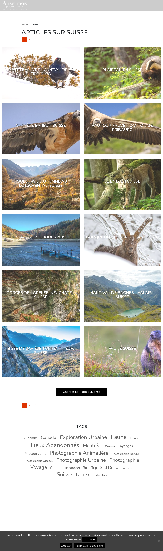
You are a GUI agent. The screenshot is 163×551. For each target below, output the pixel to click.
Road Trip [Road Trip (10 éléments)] (90, 468)
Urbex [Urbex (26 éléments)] (83, 474)
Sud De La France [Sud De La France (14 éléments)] (116, 467)
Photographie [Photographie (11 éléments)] (35, 453)
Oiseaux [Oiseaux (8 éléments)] (110, 446)
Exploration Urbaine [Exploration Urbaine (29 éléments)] (83, 437)
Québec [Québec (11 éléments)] (56, 467)
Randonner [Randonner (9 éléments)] (72, 468)
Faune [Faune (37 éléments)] (119, 437)
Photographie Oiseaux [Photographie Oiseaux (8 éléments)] (39, 461)
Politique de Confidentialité (89, 546)
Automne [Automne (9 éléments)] (31, 438)
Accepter (65, 546)
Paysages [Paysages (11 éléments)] (125, 445)
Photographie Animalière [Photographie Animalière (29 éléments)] (79, 453)
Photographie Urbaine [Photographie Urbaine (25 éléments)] (81, 460)
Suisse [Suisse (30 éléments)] (64, 474)
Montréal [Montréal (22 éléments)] (92, 445)
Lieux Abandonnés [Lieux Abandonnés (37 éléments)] (55, 445)
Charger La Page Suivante (81, 391)
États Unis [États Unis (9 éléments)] (100, 475)
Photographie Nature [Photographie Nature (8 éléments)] (125, 454)
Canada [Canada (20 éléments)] (48, 437)
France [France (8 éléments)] (134, 438)
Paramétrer (90, 539)
